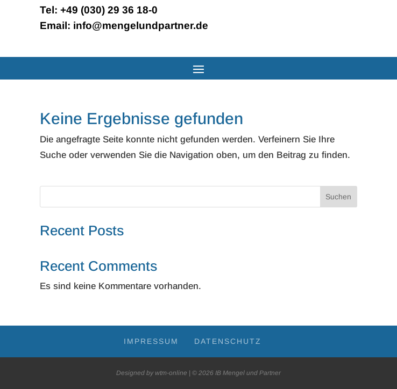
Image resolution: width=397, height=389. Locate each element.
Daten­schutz (227, 341)
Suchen (338, 196)
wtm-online (171, 373)
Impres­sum (151, 341)
